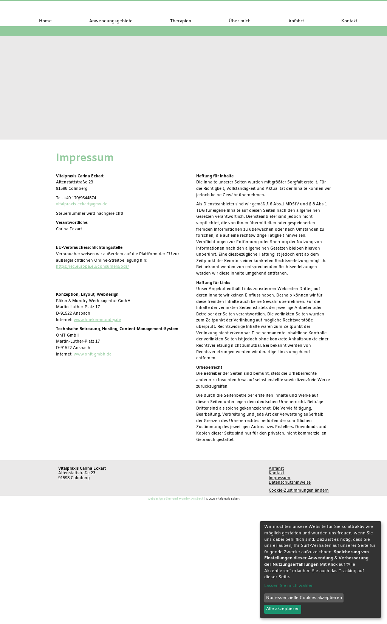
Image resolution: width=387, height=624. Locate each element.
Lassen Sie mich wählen (289, 586)
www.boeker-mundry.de (97, 320)
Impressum (279, 478)
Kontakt (276, 473)
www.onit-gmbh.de (92, 354)
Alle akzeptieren (283, 609)
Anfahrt (276, 468)
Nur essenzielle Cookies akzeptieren (304, 598)
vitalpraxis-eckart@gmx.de (81, 204)
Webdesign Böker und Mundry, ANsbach (175, 499)
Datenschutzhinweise (290, 482)
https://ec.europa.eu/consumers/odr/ (92, 266)
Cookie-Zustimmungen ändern (299, 490)
